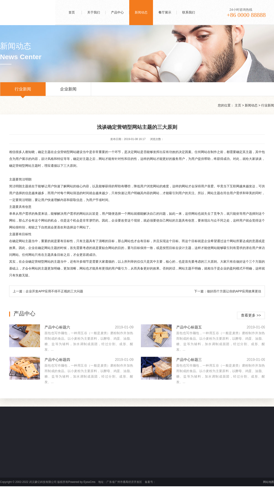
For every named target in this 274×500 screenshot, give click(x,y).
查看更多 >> (251, 315)
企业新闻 (68, 91)
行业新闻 (23, 91)
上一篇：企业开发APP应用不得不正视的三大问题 (48, 291)
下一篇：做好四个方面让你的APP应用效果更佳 (227, 291)
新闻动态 (251, 105)
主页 (238, 105)
